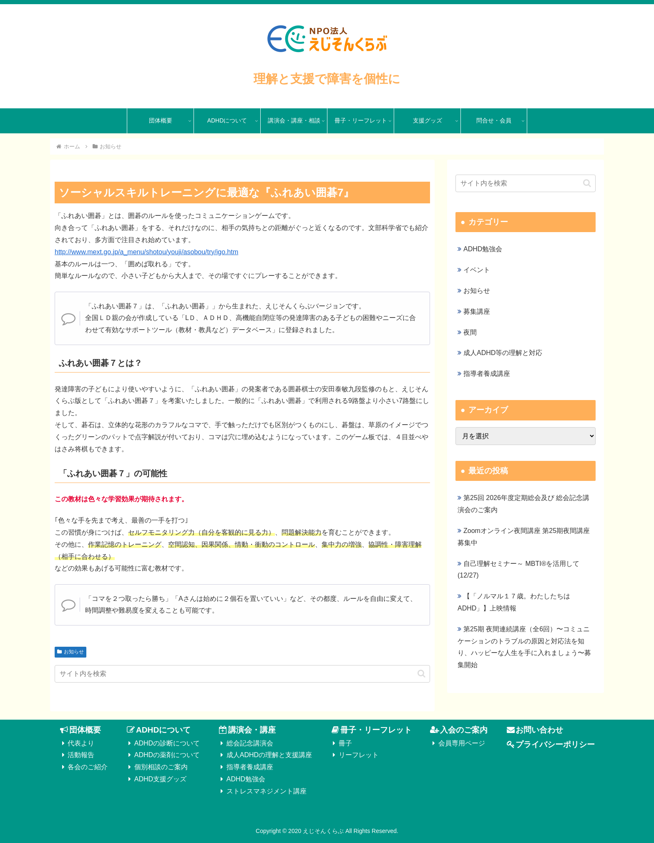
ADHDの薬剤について (167, 754)
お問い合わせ (539, 729)
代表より (81, 743)
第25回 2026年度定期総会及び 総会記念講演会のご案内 (523, 503)
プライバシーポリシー (555, 744)
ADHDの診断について (167, 743)
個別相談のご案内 (161, 766)
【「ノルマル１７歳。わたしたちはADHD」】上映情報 (514, 602)
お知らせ (70, 652)
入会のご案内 (464, 729)
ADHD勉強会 (245, 779)
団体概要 (85, 729)
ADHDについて (163, 729)
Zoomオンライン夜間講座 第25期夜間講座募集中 (524, 536)
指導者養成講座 (249, 766)
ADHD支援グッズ (160, 779)
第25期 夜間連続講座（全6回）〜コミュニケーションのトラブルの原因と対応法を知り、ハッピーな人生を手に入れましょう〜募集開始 (524, 646)
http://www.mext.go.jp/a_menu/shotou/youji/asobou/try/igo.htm (146, 251)
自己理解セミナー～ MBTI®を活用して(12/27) (518, 569)
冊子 (345, 743)
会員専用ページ (461, 743)
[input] (242, 674)
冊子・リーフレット (376, 729)
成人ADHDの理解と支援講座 (269, 754)
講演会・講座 (252, 729)
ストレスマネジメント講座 (266, 791)
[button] (421, 673)
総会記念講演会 (249, 743)
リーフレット (359, 754)
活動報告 (81, 754)
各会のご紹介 (88, 766)
